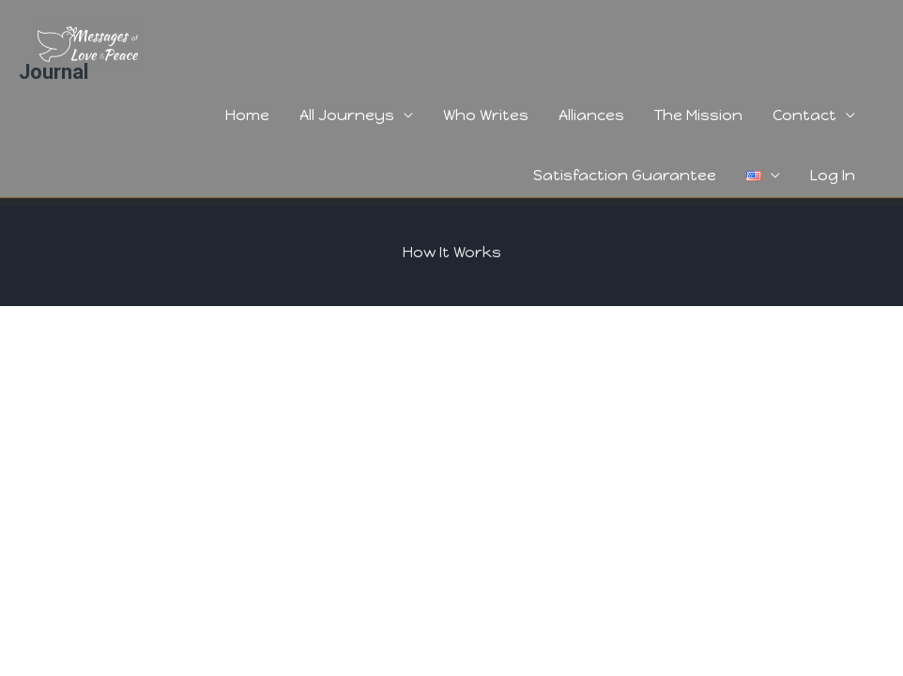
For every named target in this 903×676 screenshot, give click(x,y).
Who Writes (485, 115)
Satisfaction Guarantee (624, 175)
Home (247, 115)
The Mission (698, 115)
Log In (832, 175)
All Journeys (346, 115)
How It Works (452, 252)
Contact (804, 115)
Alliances (591, 115)
